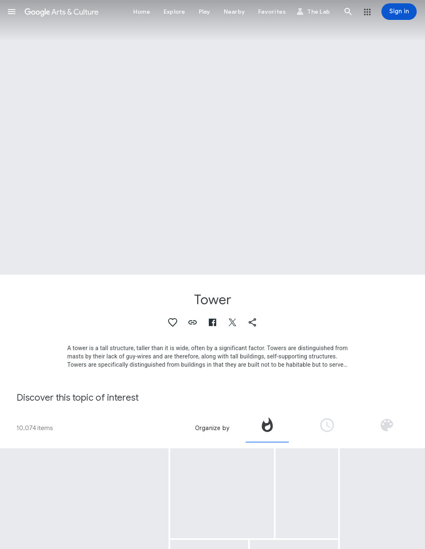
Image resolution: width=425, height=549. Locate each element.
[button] (12, 12)
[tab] (267, 428)
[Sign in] (399, 11)
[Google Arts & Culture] (61, 11)
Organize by (212, 428)
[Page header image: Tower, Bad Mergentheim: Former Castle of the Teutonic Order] (212, 137)
